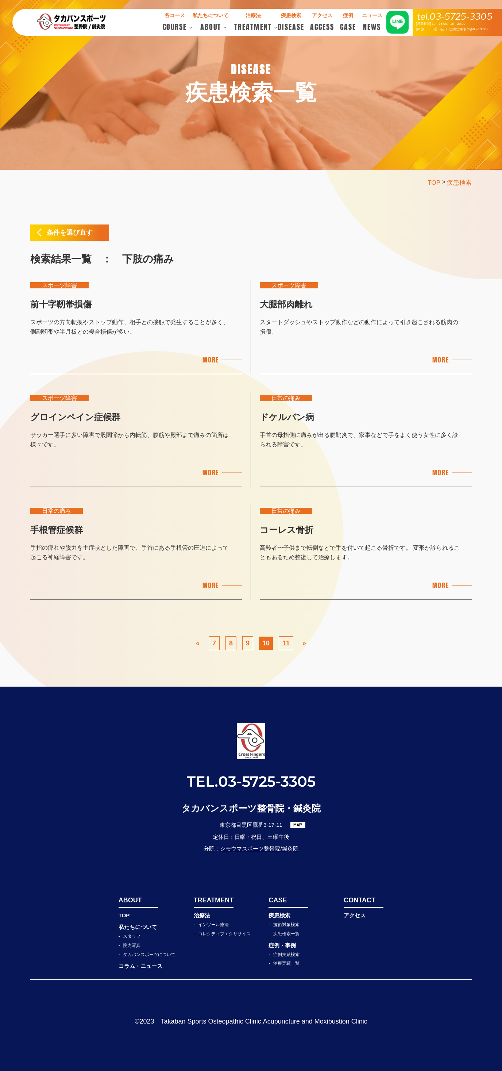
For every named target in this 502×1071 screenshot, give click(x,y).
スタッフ (131, 936)
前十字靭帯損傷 (61, 304)
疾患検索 (279, 915)
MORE (210, 360)
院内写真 (131, 945)
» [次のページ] (304, 643)
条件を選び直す (70, 232)
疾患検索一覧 (286, 933)
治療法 (202, 915)
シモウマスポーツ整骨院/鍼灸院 (259, 848)
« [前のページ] (198, 643)
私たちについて (138, 927)
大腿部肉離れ (286, 304)
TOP (124, 915)
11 (286, 643)
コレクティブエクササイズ (224, 933)
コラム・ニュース (140, 966)
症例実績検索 (286, 954)
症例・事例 (282, 945)
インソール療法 (213, 924)
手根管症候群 (56, 530)
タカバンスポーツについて (149, 954)
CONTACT (359, 900)
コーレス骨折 (286, 530)
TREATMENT (213, 900)
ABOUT (130, 900)
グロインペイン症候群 (75, 417)
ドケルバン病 (287, 417)
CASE (278, 900)
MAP (297, 825)
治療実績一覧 (286, 963)
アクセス (355, 915)
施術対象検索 (286, 924)
